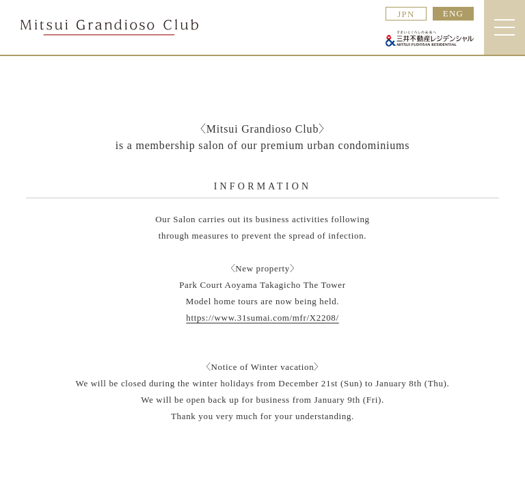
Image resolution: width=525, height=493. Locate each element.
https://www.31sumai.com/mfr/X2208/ (262, 317)
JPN (406, 14)
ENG (453, 13)
